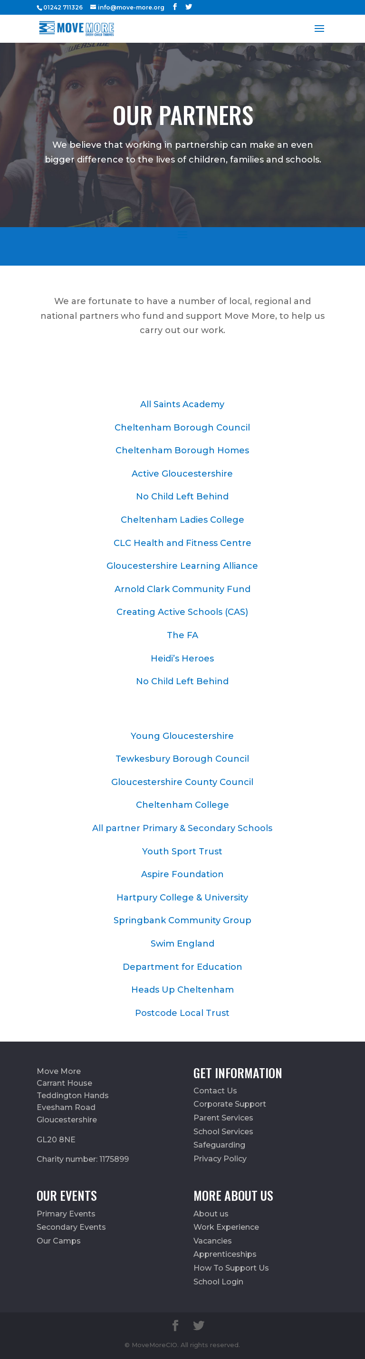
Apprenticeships (225, 1254)
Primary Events (66, 1213)
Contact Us (215, 1090)
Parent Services (223, 1117)
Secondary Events (71, 1227)
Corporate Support (229, 1104)
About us (211, 1213)
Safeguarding (219, 1144)
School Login (218, 1281)
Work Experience (226, 1227)
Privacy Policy (220, 1158)
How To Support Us (231, 1268)
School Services (223, 1131)
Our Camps (59, 1240)
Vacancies (212, 1240)
